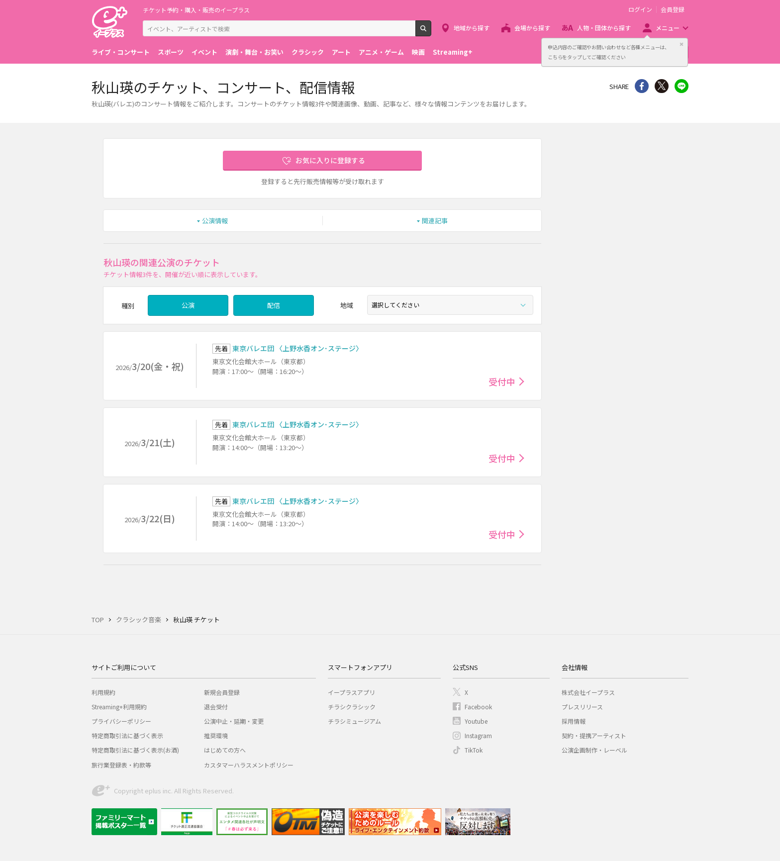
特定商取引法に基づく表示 (127, 735)
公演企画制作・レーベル (594, 750)
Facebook (478, 706)
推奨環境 (216, 735)
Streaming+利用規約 (119, 706)
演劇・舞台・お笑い (254, 52)
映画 (418, 52)
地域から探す (471, 27)
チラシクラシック (352, 706)
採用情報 (573, 721)
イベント (204, 52)
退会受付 (216, 706)
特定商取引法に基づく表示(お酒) (135, 750)
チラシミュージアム (354, 721)
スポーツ (171, 52)
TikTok (474, 750)
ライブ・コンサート (121, 52)
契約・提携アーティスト (594, 735)
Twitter (662, 86)
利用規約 (103, 692)
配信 (273, 305)
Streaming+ (453, 52)
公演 (188, 305)
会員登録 (672, 9)
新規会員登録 (222, 692)
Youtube (476, 721)
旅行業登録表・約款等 (121, 765)
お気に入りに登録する (330, 160)
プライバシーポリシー (121, 721)
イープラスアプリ (351, 692)
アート (341, 52)
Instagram (478, 735)
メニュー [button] (668, 27)
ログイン (640, 9)
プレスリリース (582, 706)
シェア (642, 86)
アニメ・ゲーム (381, 52)
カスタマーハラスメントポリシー (248, 765)
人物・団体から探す (604, 27)
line (681, 86)
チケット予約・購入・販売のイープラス (196, 9)
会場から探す (532, 27)
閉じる (681, 44)
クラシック (308, 52)
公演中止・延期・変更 (234, 721)
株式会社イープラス (588, 692)
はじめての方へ (225, 750)
